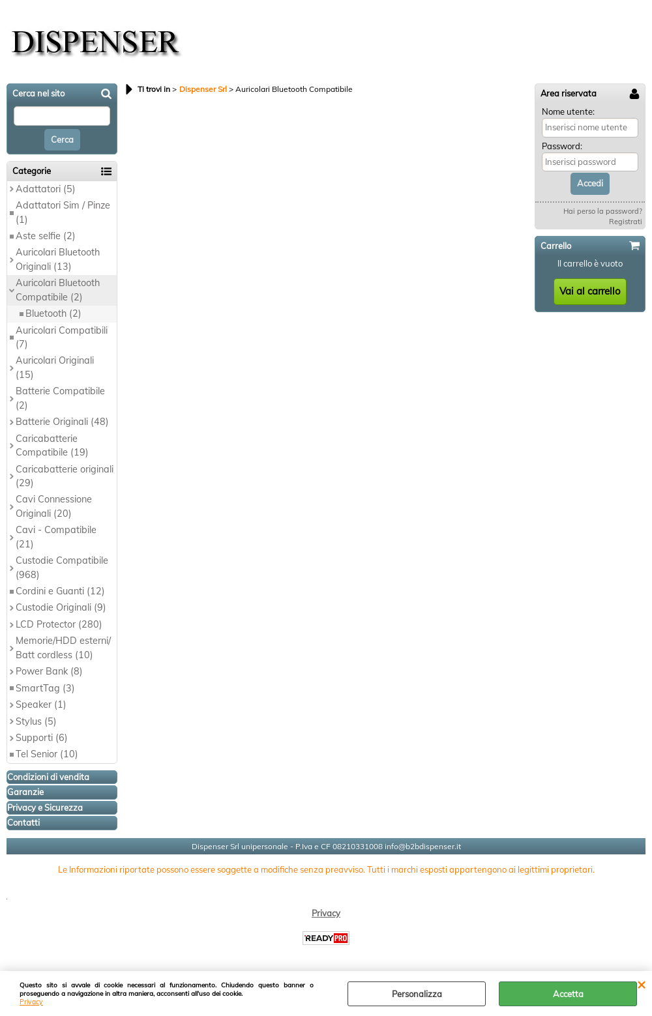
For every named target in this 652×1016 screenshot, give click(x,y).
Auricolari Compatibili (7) (62, 337)
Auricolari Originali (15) (55, 367)
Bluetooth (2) (53, 313)
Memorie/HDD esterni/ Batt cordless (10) (63, 647)
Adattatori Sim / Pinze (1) (63, 212)
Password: (562, 146)
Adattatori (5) (46, 189)
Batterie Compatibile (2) (60, 398)
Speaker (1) (41, 704)
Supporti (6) (42, 738)
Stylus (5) (36, 721)
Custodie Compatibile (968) (62, 567)
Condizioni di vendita (48, 777)
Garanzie (25, 792)
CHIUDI (641, 984)
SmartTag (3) (45, 688)
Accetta (568, 994)
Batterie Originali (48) (62, 422)
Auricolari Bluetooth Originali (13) (58, 259)
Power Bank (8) (49, 671)
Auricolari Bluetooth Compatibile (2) (58, 289)
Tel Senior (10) (47, 754)
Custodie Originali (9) (61, 607)
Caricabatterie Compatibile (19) (52, 445)
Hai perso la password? (602, 211)
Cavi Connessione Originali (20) (54, 506)
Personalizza (417, 994)
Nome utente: (568, 111)
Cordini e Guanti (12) (60, 591)
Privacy (31, 1002)
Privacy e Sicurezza (45, 807)
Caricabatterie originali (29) (64, 476)
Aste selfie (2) (46, 236)
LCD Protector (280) (59, 624)
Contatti (23, 822)
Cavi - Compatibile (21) (56, 536)
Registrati (625, 221)
